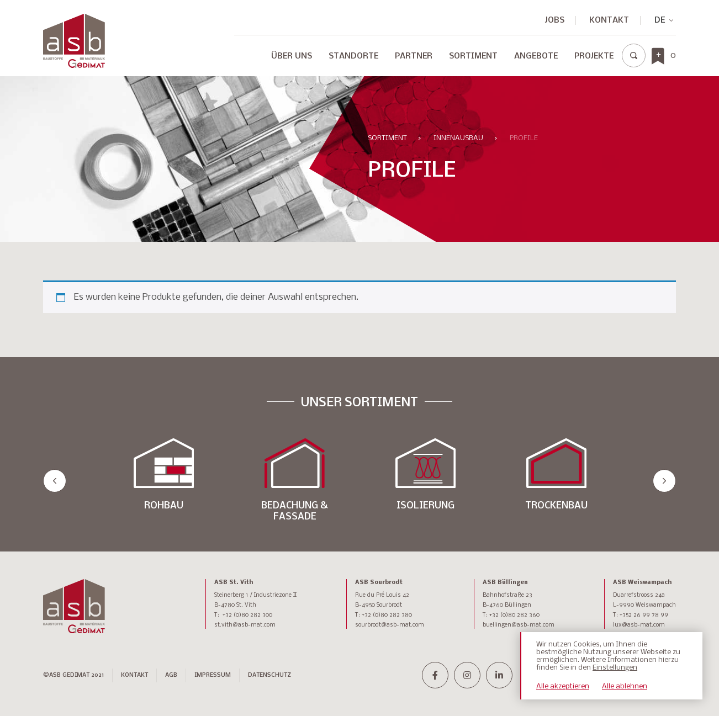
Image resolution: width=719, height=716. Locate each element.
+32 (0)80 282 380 (387, 615)
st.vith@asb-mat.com (245, 625)
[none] (659, 20)
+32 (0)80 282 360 (514, 615)
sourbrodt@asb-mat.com (389, 625)
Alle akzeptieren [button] (562, 686)
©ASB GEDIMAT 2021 (73, 675)
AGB (171, 675)
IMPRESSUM (212, 675)
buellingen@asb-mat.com (518, 625)
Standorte (353, 56)
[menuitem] (659, 20)
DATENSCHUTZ (269, 675)
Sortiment (473, 56)
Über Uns (291, 56)
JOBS (554, 20)
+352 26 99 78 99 (644, 615)
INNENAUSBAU (458, 138)
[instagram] (467, 675)
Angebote (536, 56)
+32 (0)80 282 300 (247, 615)
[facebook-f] (435, 675)
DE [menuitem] (659, 20)
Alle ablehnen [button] (624, 686)
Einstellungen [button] (615, 667)
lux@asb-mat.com (639, 625)
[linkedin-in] (499, 675)
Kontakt (609, 20)
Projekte (594, 56)
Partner (413, 56)
